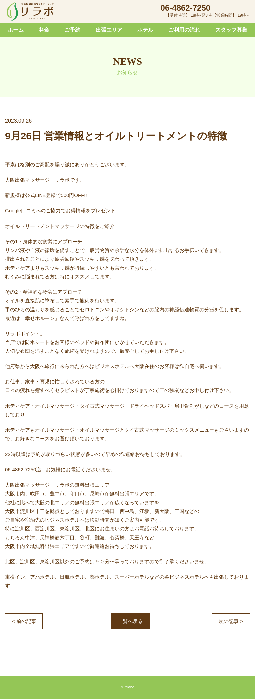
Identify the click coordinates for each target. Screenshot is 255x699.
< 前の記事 (24, 621)
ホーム (16, 30)
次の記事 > (231, 621)
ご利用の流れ (184, 30)
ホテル (145, 30)
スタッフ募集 (231, 30)
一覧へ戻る (130, 621)
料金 (44, 30)
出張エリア (109, 30)
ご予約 (72, 30)
